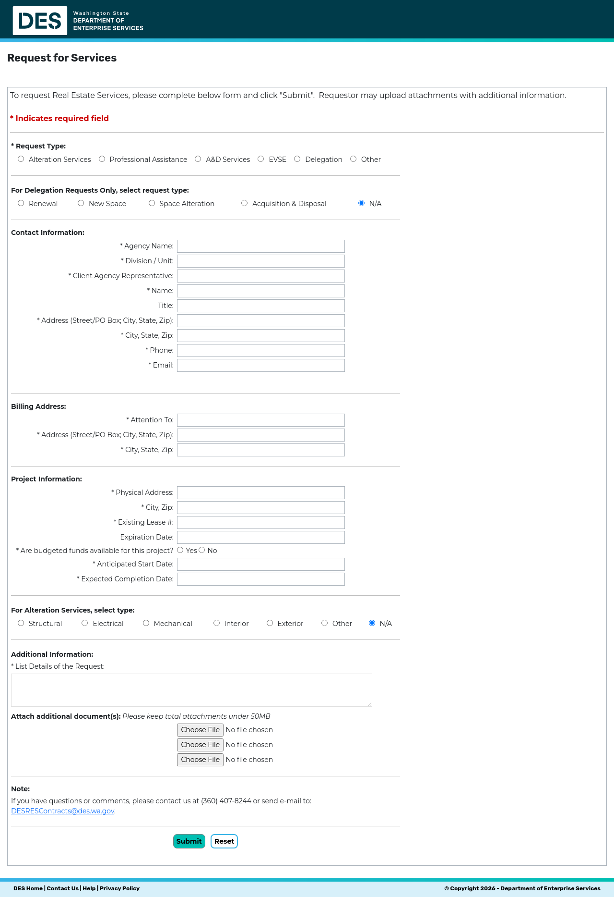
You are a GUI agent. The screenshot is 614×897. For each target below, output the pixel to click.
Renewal (43, 203)
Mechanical (173, 623)
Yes (192, 550)
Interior (236, 623)
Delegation (323, 159)
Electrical (108, 623)
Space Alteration (187, 203)
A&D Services (228, 159)
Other (371, 159)
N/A (375, 203)
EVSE (277, 159)
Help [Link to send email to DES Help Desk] (89, 888)
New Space (107, 203)
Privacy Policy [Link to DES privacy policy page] (120, 888)
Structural (45, 623)
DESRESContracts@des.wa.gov (62, 811)
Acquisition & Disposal (289, 203)
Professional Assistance (149, 159)
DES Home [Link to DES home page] (28, 888)
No (212, 550)
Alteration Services (60, 159)
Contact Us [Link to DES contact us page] (63, 888)
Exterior (291, 623)
